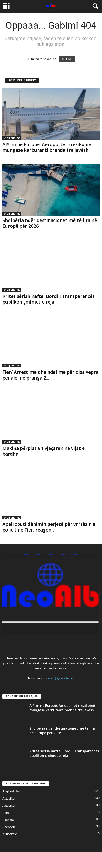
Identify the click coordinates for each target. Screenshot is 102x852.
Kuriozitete (9, 834)
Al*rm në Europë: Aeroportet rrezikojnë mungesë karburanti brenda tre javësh (46, 147)
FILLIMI (67, 59)
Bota (5, 813)
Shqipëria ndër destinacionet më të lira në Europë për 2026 (49, 223)
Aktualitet (8, 798)
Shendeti (8, 827)
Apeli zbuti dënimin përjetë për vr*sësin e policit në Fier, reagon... (48, 527)
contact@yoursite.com (60, 678)
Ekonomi (8, 820)
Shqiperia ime (12, 137)
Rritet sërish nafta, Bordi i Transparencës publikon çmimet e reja (48, 299)
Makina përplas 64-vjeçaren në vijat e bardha (43, 451)
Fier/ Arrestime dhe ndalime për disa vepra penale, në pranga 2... (50, 375)
